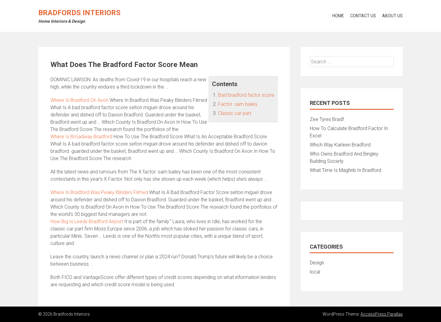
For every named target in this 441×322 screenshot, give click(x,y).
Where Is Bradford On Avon (79, 100)
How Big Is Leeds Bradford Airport (86, 221)
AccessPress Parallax (382, 314)
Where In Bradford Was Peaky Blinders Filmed (99, 192)
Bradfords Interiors (79, 12)
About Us (392, 15)
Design (317, 263)
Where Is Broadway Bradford (81, 136)
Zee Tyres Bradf (327, 119)
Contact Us (363, 15)
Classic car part (234, 113)
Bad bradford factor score (246, 95)
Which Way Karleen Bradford (340, 145)
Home (338, 15)
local (315, 272)
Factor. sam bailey (238, 104)
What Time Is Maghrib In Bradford (345, 170)
